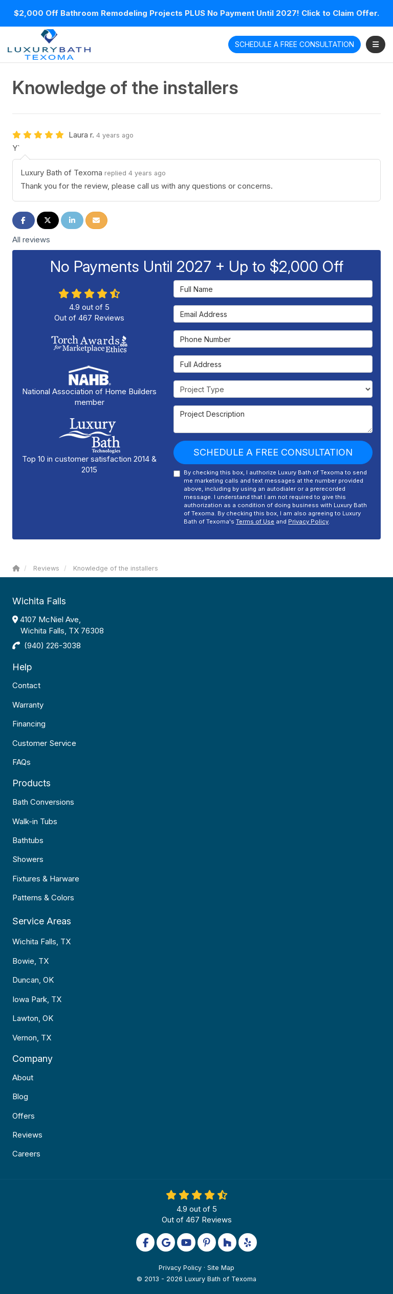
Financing (29, 724)
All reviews (31, 239)
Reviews (27, 1135)
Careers (26, 1154)
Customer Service (44, 743)
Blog (20, 1096)
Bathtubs (27, 840)
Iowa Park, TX (36, 999)
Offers (23, 1116)
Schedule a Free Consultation (273, 452)
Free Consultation (294, 44)
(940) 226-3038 (52, 645)
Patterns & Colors (43, 897)
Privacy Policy (308, 521)
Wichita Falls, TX (41, 941)
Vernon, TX (31, 1037)
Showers (27, 859)
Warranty (27, 705)
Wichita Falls (39, 601)
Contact (26, 685)
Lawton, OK (32, 1018)
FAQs (21, 762)
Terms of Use (255, 521)
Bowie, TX (30, 961)
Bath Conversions (43, 802)
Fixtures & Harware (45, 878)
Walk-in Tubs (34, 821)
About (22, 1077)
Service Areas (41, 921)
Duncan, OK (33, 980)
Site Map (220, 1268)
